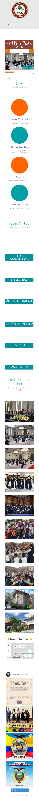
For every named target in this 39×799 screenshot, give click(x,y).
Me (32, 795)
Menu (20, 25)
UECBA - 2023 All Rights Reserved (18, 795)
